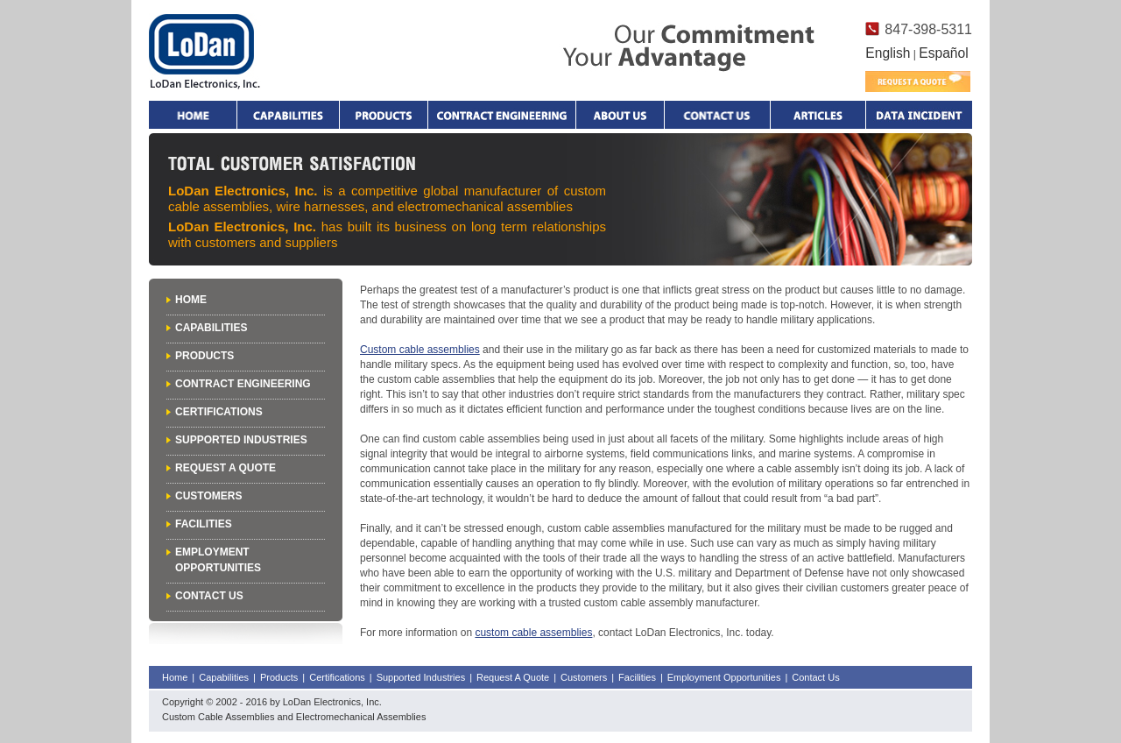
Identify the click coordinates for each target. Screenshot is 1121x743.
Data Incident (918, 115)
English (887, 53)
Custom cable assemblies (420, 349)
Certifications (219, 412)
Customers (208, 496)
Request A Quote (225, 468)
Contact (717, 115)
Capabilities (288, 115)
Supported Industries (241, 440)
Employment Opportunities (724, 677)
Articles (818, 115)
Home (192, 115)
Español (943, 53)
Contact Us (209, 596)
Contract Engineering (501, 115)
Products (383, 115)
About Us (620, 115)
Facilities (203, 524)
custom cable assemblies (533, 632)
